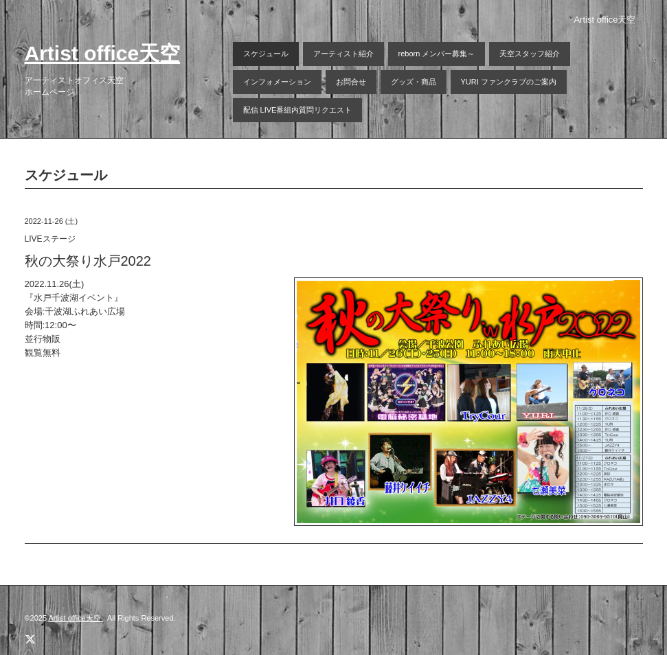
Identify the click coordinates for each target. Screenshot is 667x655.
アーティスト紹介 (343, 53)
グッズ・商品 (413, 82)
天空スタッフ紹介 (529, 53)
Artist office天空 (103, 53)
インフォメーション (277, 82)
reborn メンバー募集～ (436, 53)
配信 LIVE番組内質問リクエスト (297, 110)
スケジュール (266, 53)
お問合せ (351, 82)
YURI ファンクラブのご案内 (508, 82)
